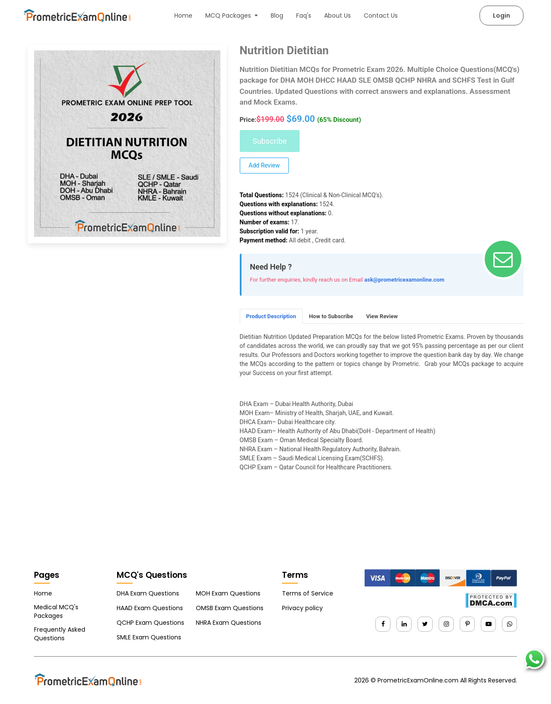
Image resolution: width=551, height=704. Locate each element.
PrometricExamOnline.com (418, 680)
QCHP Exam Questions (150, 622)
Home (183, 15)
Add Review (264, 165)
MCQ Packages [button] (229, 15)
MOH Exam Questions (228, 593)
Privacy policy (302, 608)
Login (501, 15)
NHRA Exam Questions (228, 622)
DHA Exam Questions (148, 593)
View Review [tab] (382, 316)
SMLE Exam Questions (149, 637)
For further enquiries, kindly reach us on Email (306, 279)
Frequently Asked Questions (59, 633)
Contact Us (381, 15)
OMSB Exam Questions (229, 608)
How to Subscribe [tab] (331, 316)
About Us (337, 15)
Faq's (303, 15)
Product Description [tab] (271, 316)
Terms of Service (307, 593)
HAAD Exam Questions (150, 608)
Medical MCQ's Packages (56, 611)
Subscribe (270, 141)
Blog (277, 15)
